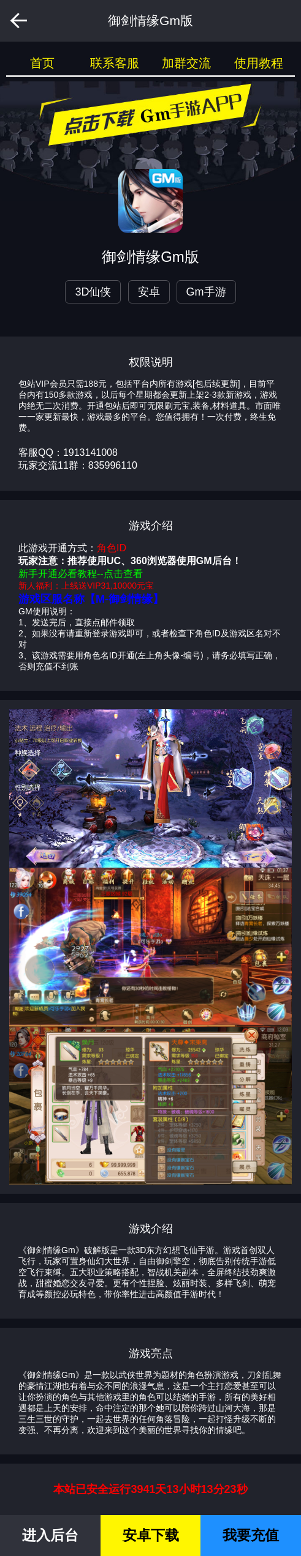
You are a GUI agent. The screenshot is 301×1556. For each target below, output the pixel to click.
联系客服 (114, 63)
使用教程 (258, 63)
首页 (42, 63)
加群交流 (186, 63)
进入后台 (50, 1535)
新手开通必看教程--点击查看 (80, 573)
